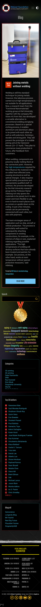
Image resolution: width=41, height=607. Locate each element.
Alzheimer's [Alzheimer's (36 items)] (15, 328)
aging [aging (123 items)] (6, 328)
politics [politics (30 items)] (30, 346)
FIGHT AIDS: (8, 575)
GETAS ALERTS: (26, 563)
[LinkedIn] (21, 597)
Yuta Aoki (12, 450)
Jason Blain (13, 483)
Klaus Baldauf (13, 444)
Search (36, 298)
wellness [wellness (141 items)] (21, 354)
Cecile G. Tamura (15, 447)
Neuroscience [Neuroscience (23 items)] (25, 346)
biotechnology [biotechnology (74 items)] (33, 331)
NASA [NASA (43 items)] (21, 346)
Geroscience (10, 512)
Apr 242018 (8, 85)
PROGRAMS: (25, 578)
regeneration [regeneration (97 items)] (19, 348)
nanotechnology (23, 271)
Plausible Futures (11, 523)
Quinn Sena (12, 414)
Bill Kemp (14, 271)
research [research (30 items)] (27, 349)
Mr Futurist (9, 518)
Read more (21, 281)
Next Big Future (11, 520)
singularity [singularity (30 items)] (34, 349)
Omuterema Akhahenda (17, 441)
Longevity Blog (11, 515)
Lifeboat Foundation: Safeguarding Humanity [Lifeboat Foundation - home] (15, 8)
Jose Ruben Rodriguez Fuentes (20, 435)
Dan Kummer (13, 438)
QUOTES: (24, 587)
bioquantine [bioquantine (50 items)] (7, 331)
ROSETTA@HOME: (12, 582)
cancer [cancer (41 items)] (23, 334)
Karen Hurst (12, 432)
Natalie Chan (13, 468)
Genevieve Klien (14, 405)
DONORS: (13, 572)
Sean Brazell (13, 465)
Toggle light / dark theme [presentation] (37, 7)
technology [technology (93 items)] (21, 351)
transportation (9, 274)
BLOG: (23, 568)
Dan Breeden (13, 417)
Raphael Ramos (14, 462)
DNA (7, 378)
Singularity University (13, 384)
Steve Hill (12, 471)
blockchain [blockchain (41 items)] (12, 334)
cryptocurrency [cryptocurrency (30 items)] (28, 334)
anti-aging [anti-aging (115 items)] (22, 328)
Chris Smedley (13, 492)
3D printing (9, 371)
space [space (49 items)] (7, 351)
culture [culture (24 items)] (34, 334)
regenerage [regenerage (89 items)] (9, 349)
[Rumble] (29, 597)
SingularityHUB (11, 526)
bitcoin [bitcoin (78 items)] (6, 334)
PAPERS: (24, 582)
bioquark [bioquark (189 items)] (15, 331)
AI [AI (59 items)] (10, 328)
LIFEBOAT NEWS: (26, 558)
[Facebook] (12, 597)
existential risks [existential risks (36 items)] (8, 337)
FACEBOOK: (6, 558)
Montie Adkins (13, 486)
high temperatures (17, 167)
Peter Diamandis (11, 375)
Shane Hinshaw (14, 459)
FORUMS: (14, 587)
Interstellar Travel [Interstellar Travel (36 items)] (10, 343)
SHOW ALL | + (8, 495)
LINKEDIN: (7, 563)
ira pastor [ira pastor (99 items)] (19, 343)
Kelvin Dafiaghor (14, 429)
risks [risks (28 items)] (31, 349)
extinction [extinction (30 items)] (15, 337)
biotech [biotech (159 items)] (24, 331)
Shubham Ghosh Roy (16, 411)
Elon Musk (9, 382)
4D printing (9, 373)
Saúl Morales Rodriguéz (17, 408)
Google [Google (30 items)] (29, 337)
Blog (20, 18)
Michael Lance (14, 480)
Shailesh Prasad (14, 420)
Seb (9, 477)
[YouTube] (25, 597)
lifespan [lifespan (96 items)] (7, 346)
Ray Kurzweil (10, 380)
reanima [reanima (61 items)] (35, 346)
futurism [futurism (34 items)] (25, 337)
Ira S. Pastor (13, 489)
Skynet (7, 387)
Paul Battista (13, 423)
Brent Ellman (13, 474)
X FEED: (7, 568)
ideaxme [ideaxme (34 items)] (23, 340)
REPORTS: (24, 575)
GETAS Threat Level (20, 550)
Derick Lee (12, 453)
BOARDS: (24, 572)
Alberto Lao (12, 456)
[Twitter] (16, 597)
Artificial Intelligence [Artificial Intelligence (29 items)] (33, 328)
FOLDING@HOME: (7, 578)
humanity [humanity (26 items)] (19, 340)
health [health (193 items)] (34, 336)
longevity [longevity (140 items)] (15, 345)
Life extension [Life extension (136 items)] (30, 342)
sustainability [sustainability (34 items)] (12, 352)
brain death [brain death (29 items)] (18, 334)
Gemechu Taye (14, 426)
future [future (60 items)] (20, 337)
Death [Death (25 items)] (37, 334)
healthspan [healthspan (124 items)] (11, 340)
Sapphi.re (36, 594)
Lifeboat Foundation (15, 594)
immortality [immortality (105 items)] (31, 340)
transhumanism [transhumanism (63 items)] (31, 351)
